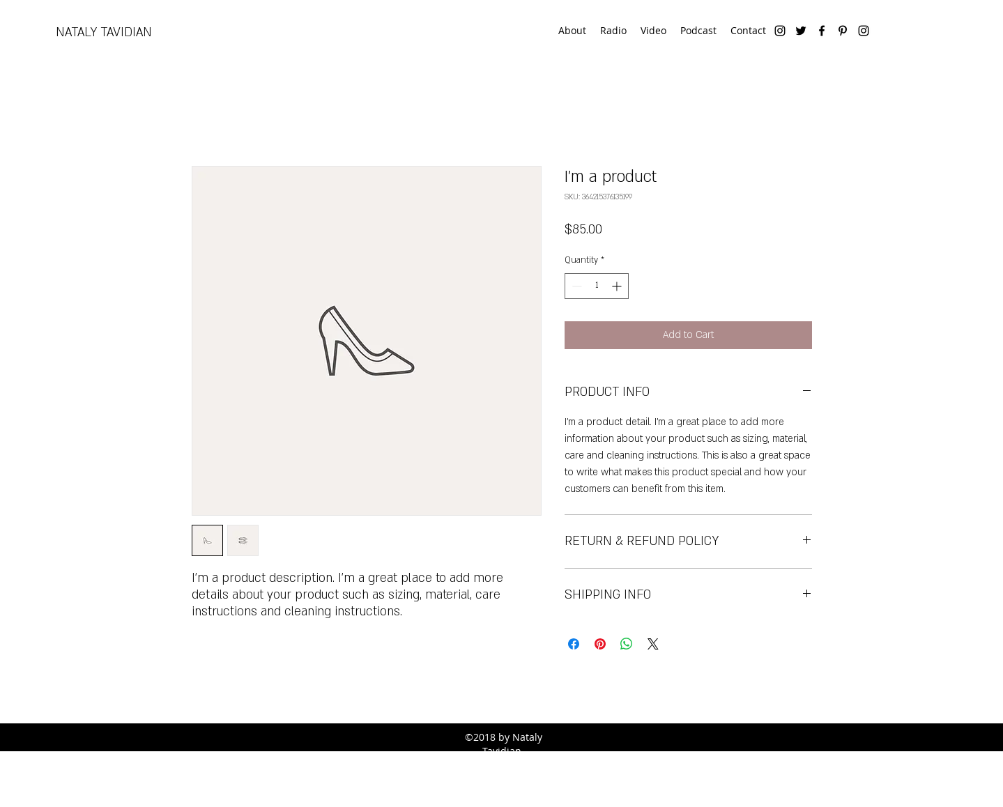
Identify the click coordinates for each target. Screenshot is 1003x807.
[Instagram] (864, 31)
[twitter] (801, 31)
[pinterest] (843, 31)
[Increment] (618, 286)
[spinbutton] (596, 286)
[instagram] (780, 31)
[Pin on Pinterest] (600, 644)
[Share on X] (653, 644)
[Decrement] (575, 286)
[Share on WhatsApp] (626, 644)
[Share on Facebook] (573, 644)
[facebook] (822, 31)
